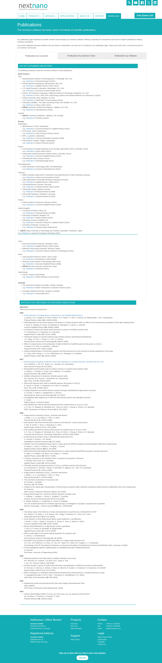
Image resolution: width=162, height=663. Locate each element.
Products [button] (34, 16)
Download (113, 16)
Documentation (76, 628)
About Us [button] (86, 16)
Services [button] (51, 16)
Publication (30, 81)
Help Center (75, 639)
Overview (74, 624)
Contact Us (102, 644)
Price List (74, 626)
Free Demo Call (145, 15)
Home (22, 16)
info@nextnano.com (113, 628)
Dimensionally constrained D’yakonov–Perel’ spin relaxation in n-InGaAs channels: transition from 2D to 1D (64, 362)
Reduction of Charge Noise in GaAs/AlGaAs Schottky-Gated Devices (53, 315)
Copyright (101, 642)
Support (99, 16)
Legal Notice (102, 639)
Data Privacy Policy (105, 637)
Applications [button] (68, 16)
